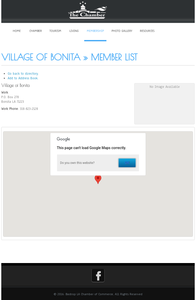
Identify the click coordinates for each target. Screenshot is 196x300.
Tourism (55, 31)
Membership (95, 31)
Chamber (35, 31)
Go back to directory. (23, 73)
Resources (147, 31)
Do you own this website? (77, 163)
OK (127, 163)
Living (74, 31)
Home (17, 31)
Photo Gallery (122, 31)
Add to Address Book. (23, 78)
